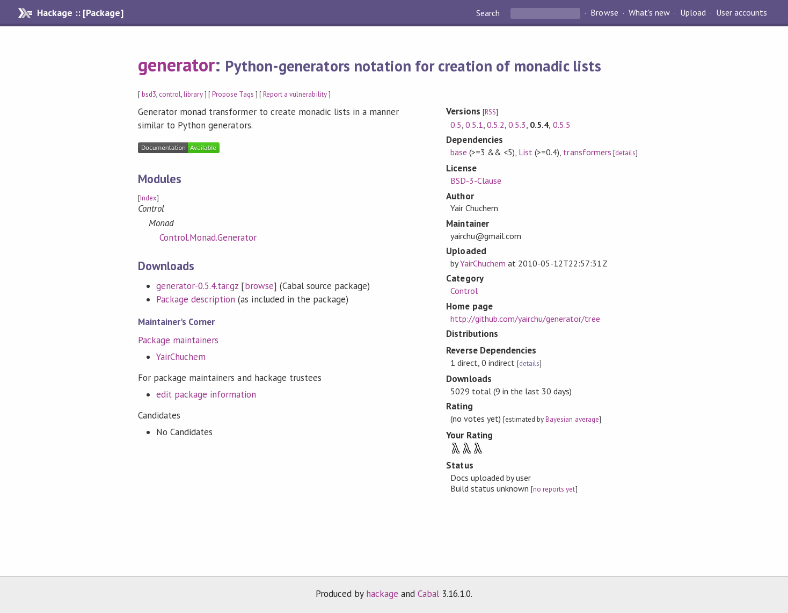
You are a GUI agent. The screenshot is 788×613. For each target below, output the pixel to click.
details (625, 152)
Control (464, 290)
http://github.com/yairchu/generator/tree (525, 318)
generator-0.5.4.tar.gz (197, 286)
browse (259, 286)
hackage (382, 594)
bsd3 (149, 94)
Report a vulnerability (295, 94)
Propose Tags (233, 94)
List (525, 152)
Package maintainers (178, 340)
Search (489, 13)
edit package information (206, 394)
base (458, 152)
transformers (587, 152)
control (170, 94)
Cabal (428, 594)
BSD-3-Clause (475, 180)
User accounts (741, 13)
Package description (195, 299)
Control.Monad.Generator (208, 237)
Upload (693, 13)
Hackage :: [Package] (80, 13)
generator (176, 64)
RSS (490, 112)
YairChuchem (181, 357)
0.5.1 (474, 124)
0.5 (456, 124)
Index (148, 198)
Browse (604, 13)
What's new (649, 13)
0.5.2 (496, 124)
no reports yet (554, 489)
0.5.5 (562, 124)
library (193, 94)
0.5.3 (517, 124)
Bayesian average (572, 419)
